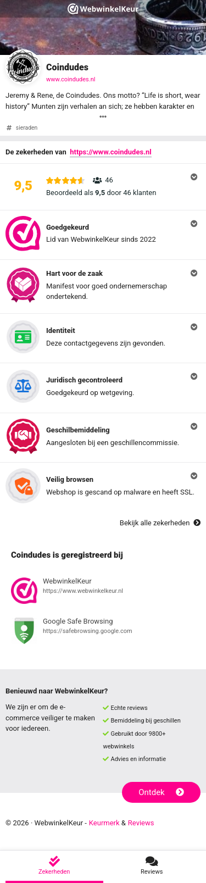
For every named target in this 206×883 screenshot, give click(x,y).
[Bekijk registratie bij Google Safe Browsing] (103, 632)
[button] (103, 187)
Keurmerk (104, 823)
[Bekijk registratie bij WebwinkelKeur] (103, 592)
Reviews (141, 823)
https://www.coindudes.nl (110, 152)
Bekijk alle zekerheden (160, 523)
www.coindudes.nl (70, 79)
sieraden (26, 127)
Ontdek (161, 792)
